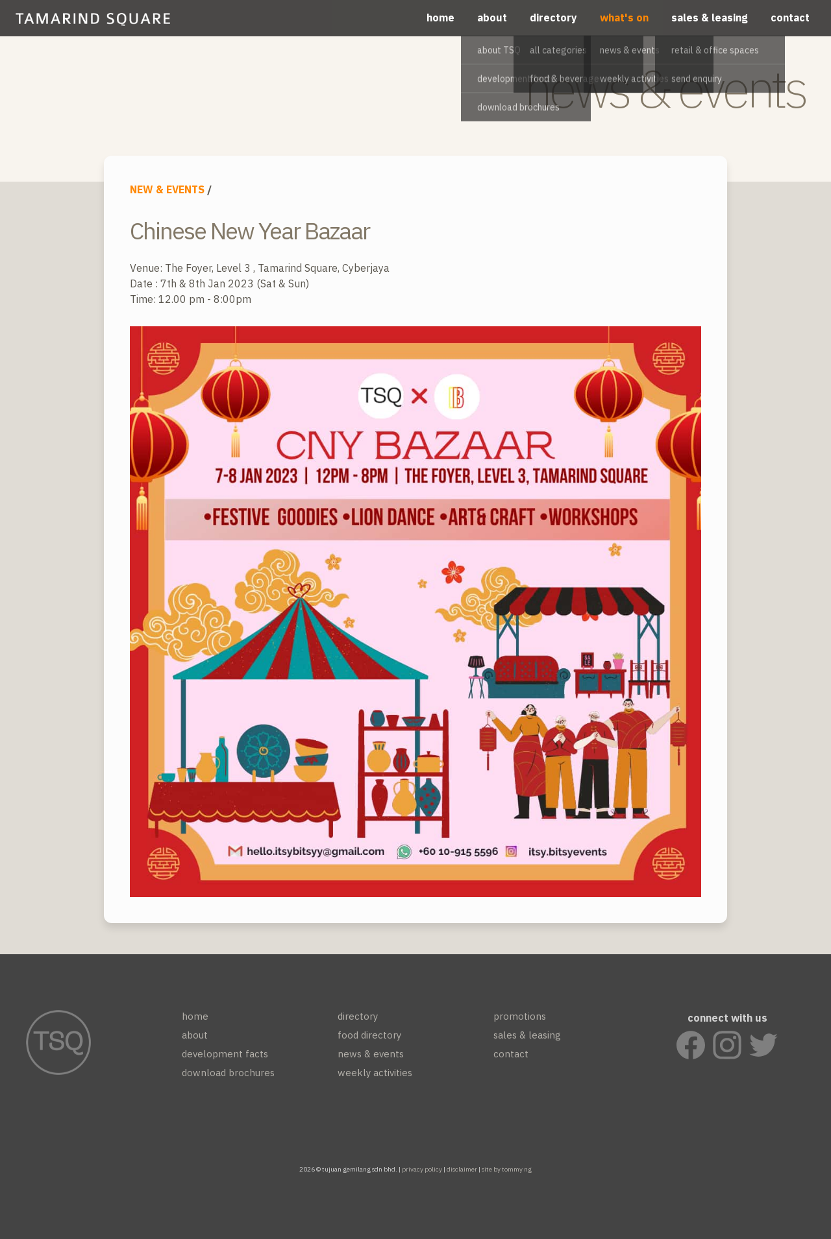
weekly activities (375, 1078)
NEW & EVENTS (167, 189)
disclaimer (462, 1169)
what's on (624, 17)
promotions (519, 1021)
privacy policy (422, 1169)
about (492, 17)
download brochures (228, 1078)
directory (553, 17)
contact (790, 17)
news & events (371, 1059)
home (440, 17)
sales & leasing (709, 17)
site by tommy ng (507, 1169)
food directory (369, 1040)
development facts (225, 1059)
